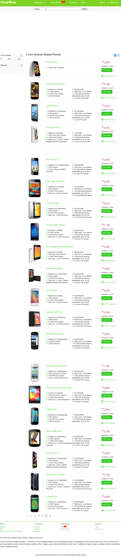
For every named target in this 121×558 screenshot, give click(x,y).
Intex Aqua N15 (53, 127)
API (63, 527)
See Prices (107, 70)
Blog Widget (64, 529)
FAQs (97, 527)
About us (3, 527)
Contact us (99, 529)
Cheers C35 (51, 62)
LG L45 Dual (51, 290)
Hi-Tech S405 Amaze (55, 84)
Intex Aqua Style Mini (55, 181)
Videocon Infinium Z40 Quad (58, 388)
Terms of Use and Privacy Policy (11, 531)
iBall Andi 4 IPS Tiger (55, 475)
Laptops (37, 531)
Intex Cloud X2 (52, 159)
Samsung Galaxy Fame (56, 366)
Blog (1, 529)
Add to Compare (108, 76)
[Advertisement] (20, 32)
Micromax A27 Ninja (55, 334)
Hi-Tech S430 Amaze (55, 225)
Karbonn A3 (51, 409)
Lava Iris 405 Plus (54, 312)
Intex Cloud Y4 (52, 453)
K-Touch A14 (51, 496)
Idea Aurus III (52, 106)
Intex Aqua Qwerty (54, 268)
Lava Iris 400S (52, 203)
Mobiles (37, 527)
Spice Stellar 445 (53, 431)
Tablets (37, 529)
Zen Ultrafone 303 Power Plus (59, 247)
